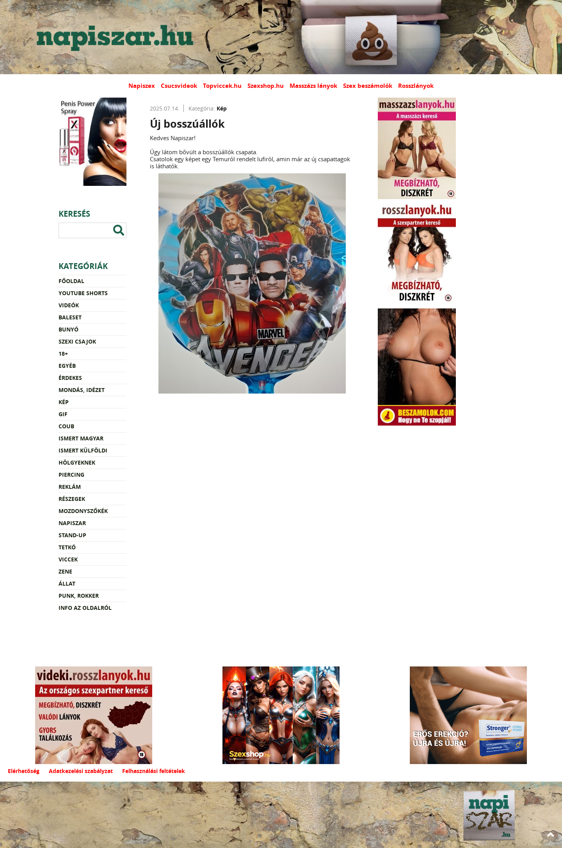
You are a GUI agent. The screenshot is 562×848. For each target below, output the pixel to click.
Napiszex (141, 86)
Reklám (70, 486)
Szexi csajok (77, 341)
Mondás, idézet (82, 390)
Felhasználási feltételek (153, 771)
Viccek (68, 559)
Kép (64, 402)
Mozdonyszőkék (83, 511)
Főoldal (71, 281)
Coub (66, 426)
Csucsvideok (179, 86)
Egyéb (67, 365)
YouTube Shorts (83, 293)
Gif (63, 414)
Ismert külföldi (83, 450)
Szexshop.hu (265, 86)
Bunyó (68, 329)
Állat (67, 583)
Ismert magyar (81, 438)
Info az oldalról (85, 607)
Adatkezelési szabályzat (81, 771)
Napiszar (72, 523)
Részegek (72, 498)
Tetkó (67, 547)
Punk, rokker (79, 595)
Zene (65, 571)
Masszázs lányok (313, 86)
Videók (69, 305)
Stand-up (72, 535)
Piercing (71, 474)
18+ (63, 353)
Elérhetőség (23, 771)
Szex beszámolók (367, 86)
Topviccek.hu (222, 86)
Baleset (70, 317)
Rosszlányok (416, 86)
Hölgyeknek (77, 462)
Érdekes (70, 377)
